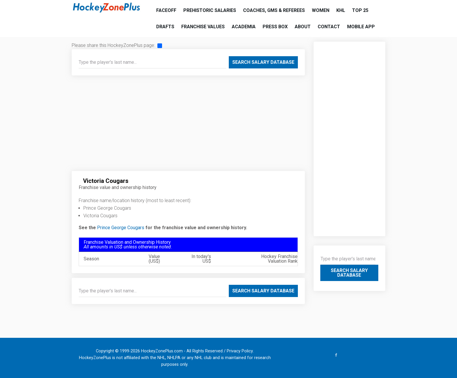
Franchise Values (203, 26)
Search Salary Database (263, 62)
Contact (329, 26)
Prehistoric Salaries (209, 10)
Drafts (165, 26)
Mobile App (361, 26)
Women (320, 10)
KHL (340, 10)
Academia (244, 26)
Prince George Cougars (120, 227)
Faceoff (166, 10)
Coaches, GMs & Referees (274, 10)
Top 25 (360, 10)
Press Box (275, 26)
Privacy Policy (240, 351)
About (303, 26)
